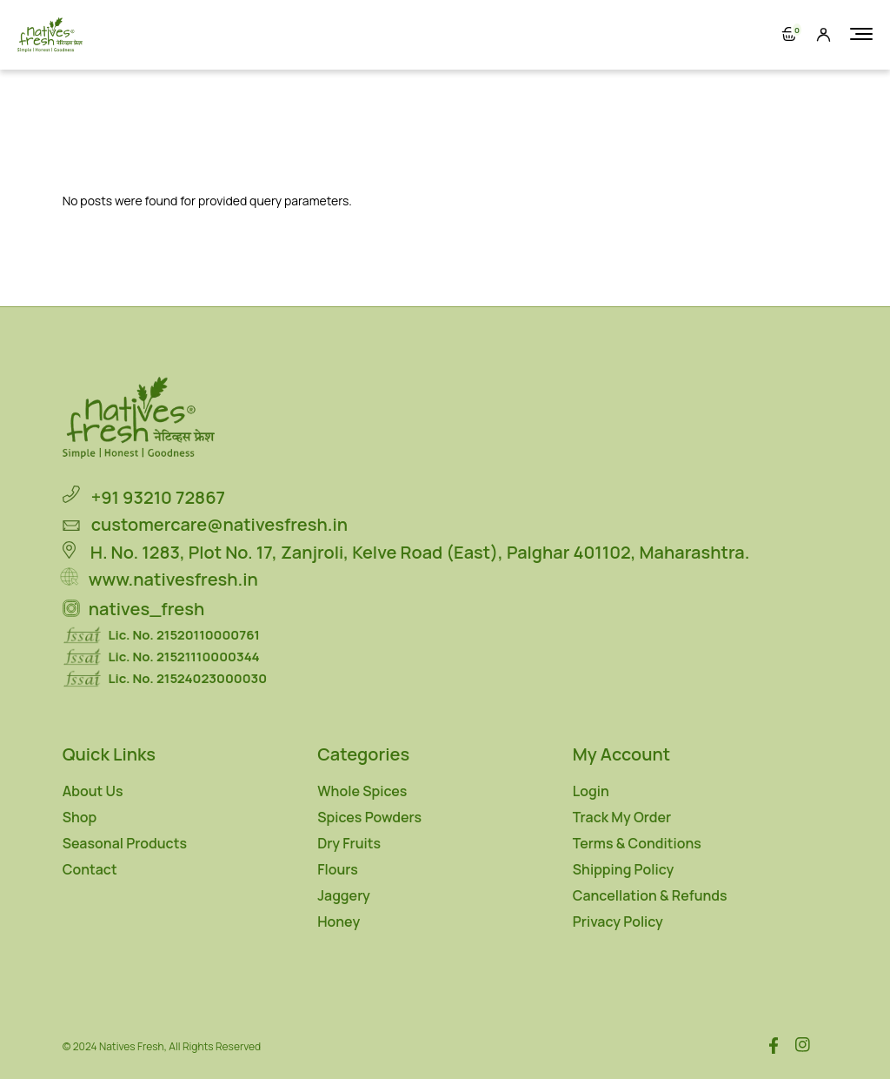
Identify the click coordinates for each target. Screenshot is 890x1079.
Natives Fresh (131, 1046)
